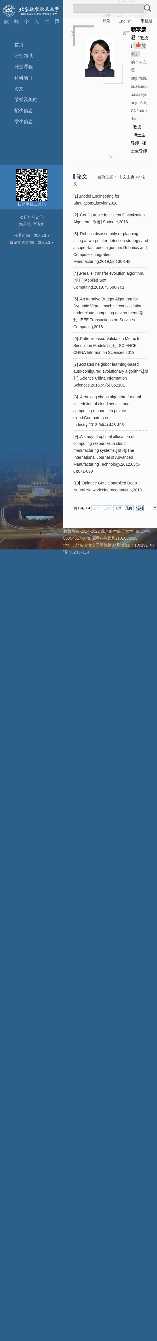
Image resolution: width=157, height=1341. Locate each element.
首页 (19, 44)
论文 (19, 88)
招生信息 (23, 110)
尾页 (128, 508)
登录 (106, 21)
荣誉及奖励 (25, 99)
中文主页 (126, 176)
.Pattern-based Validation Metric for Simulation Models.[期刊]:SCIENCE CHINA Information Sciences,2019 (107, 345)
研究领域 (23, 55)
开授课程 (23, 66)
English (125, 21)
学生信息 (23, 121)
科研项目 (23, 77)
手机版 (147, 21)
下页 (118, 508)
